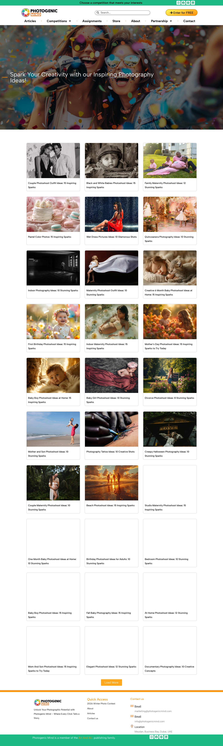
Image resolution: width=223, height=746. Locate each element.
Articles (30, 21)
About (135, 21)
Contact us (92, 718)
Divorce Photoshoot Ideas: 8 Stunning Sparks (169, 398)
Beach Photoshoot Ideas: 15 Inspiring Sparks (110, 505)
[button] (111, 682)
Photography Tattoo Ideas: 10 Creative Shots (110, 451)
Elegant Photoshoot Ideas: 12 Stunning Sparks (111, 666)
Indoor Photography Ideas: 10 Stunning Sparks (53, 290)
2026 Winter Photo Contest (101, 703)
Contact (189, 21)
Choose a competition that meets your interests (111, 2)
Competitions (59, 21)
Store (116, 21)
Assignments (92, 21)
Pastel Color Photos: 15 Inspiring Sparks (49, 236)
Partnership (161, 21)
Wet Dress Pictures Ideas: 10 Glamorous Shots (111, 236)
